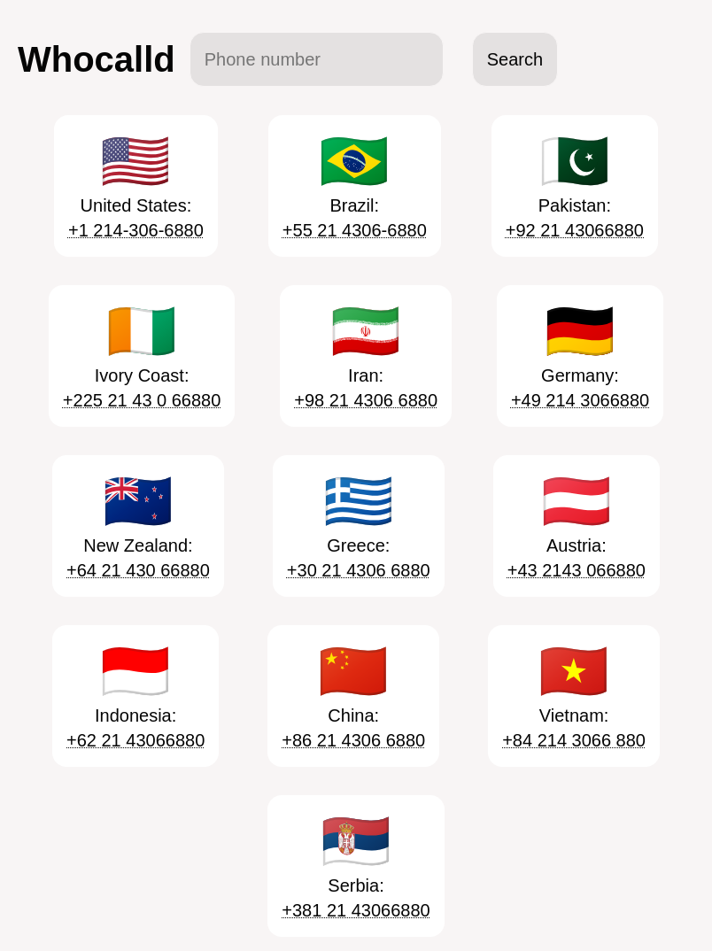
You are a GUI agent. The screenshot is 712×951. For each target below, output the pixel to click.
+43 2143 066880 (576, 570)
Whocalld (96, 59)
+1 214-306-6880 (136, 230)
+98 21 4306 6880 (365, 400)
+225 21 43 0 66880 (142, 400)
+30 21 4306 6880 (358, 570)
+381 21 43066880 (356, 910)
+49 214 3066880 (580, 400)
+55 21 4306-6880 (354, 230)
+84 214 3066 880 (574, 740)
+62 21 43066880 (135, 740)
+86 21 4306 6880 (353, 740)
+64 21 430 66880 (138, 570)
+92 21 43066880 (575, 230)
